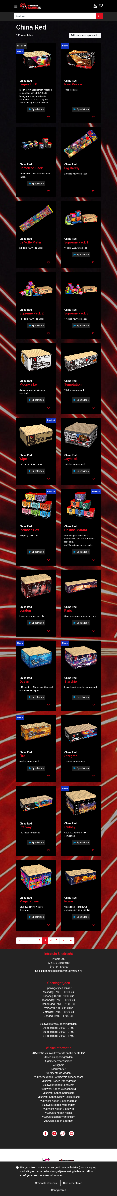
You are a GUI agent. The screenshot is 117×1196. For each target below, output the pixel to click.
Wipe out (26, 459)
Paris (68, 611)
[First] (20, 940)
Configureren (58, 1190)
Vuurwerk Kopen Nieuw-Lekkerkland (59, 1096)
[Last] (70, 940)
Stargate (70, 756)
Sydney (69, 827)
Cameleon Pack (31, 168)
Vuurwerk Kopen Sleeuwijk (58, 1108)
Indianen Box (29, 530)
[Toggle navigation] (16, 6)
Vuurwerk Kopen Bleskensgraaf (58, 1100)
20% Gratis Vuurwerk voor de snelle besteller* (58, 1053)
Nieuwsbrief (58, 1069)
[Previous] (27, 940)
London (25, 611)
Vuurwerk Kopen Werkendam (58, 1104)
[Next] (63, 940)
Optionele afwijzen (46, 1183)
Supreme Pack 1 (76, 242)
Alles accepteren (72, 1183)
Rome (68, 901)
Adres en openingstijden (58, 1057)
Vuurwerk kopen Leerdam (58, 1120)
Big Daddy (71, 168)
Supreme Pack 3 (76, 313)
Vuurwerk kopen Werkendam (58, 1116)
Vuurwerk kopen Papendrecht (59, 1081)
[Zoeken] (55, 16)
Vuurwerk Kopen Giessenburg (58, 1089)
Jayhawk (71, 459)
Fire (22, 756)
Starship (70, 681)
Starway (25, 827)
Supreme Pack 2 (31, 313)
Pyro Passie (73, 84)
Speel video (36, 109)
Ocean (24, 681)
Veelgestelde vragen (58, 1073)
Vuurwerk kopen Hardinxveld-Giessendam (58, 1077)
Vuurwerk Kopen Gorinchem (58, 1092)
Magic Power (29, 901)
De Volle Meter (30, 242)
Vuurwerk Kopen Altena (58, 1112)
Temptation (73, 384)
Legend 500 (28, 84)
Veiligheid (58, 1065)
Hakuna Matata (75, 530)
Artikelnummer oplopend (84, 35)
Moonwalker (28, 384)
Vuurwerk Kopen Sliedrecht (58, 1085)
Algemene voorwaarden (58, 1061)
